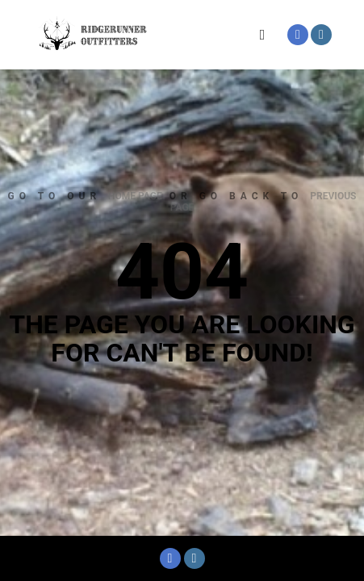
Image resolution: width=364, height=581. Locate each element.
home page (135, 196)
